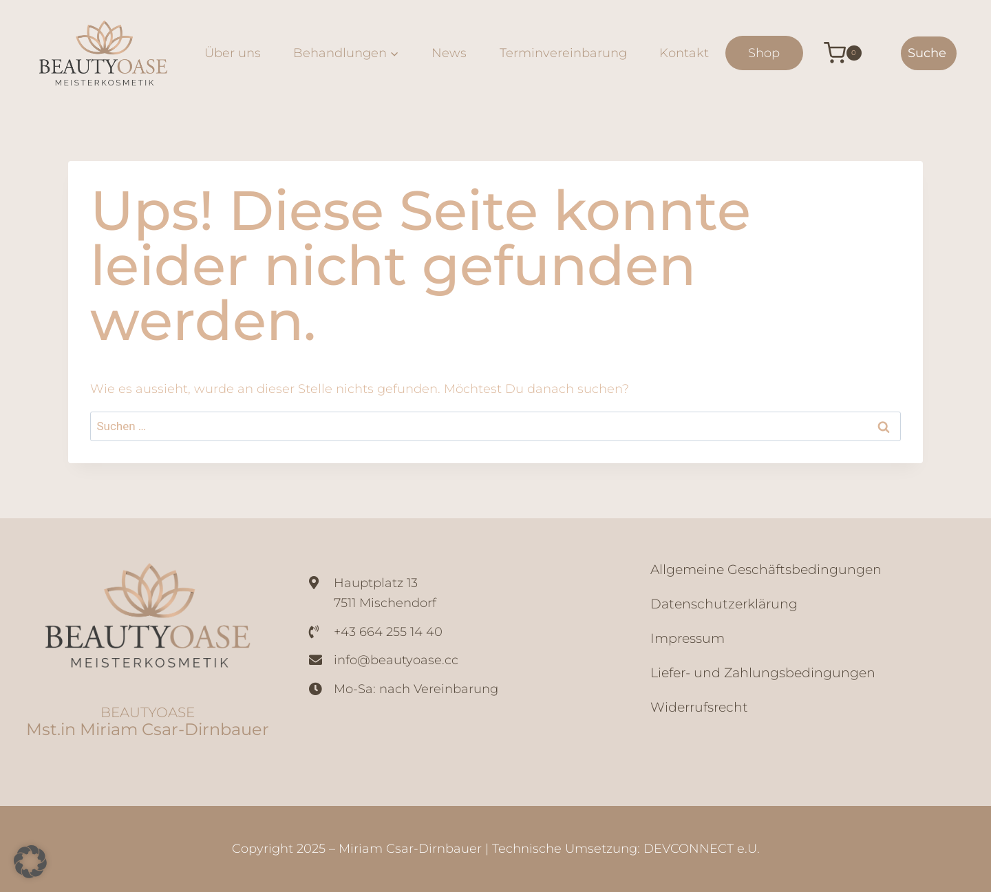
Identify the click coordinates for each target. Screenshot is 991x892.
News (449, 53)
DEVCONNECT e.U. (701, 848)
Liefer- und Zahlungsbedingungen (762, 673)
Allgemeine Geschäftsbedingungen (766, 569)
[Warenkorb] (832, 53)
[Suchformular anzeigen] (929, 53)
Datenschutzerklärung (724, 604)
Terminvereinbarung (563, 53)
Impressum (687, 638)
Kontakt (684, 53)
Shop (764, 53)
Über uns (232, 53)
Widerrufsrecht (699, 707)
